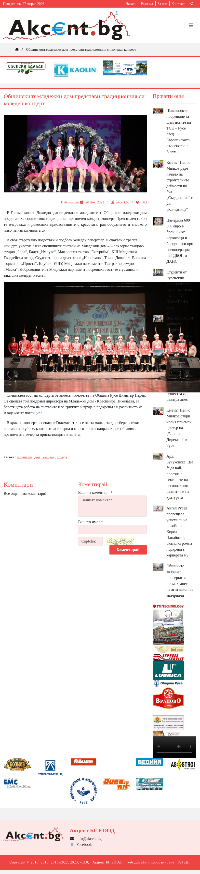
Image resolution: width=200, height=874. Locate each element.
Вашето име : (90, 522)
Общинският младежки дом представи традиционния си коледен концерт (81, 49)
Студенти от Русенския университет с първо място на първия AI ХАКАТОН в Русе (179, 289)
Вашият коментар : (95, 492)
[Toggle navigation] (191, 25)
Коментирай (128, 550)
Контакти (178, 4)
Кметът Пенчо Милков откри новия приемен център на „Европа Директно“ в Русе (178, 428)
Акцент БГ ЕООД (107, 862)
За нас (162, 4)
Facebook (81, 844)
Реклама (147, 4)
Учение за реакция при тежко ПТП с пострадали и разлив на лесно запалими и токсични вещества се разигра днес (179, 376)
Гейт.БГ (184, 862)
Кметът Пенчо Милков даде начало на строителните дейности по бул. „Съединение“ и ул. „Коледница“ (179, 186)
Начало (131, 4)
